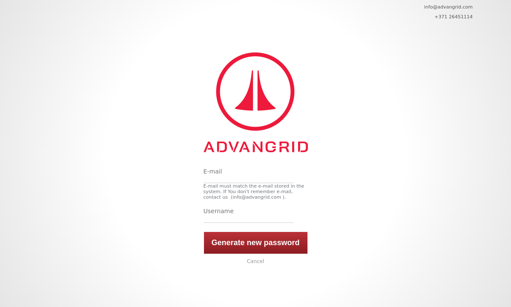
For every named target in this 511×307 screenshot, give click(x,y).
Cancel (255, 261)
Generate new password (255, 242)
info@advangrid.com (448, 7)
